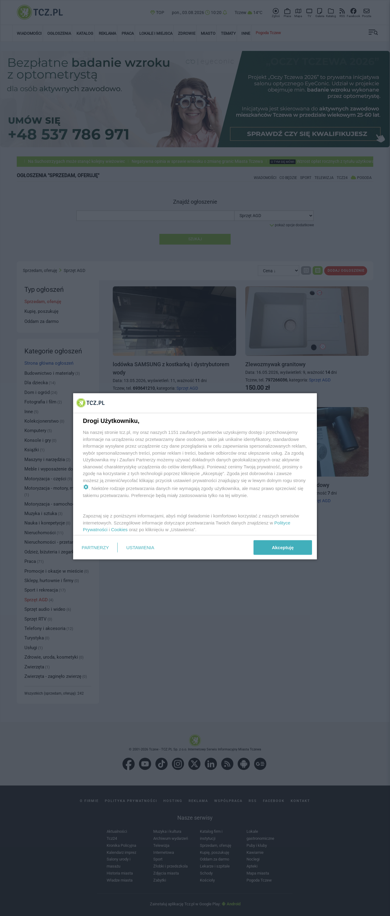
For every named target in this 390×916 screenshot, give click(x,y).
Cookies (119, 529)
